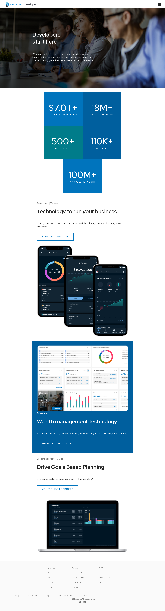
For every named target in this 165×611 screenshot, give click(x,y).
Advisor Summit (78, 577)
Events (50, 582)
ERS (100, 582)
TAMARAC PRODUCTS (55, 236)
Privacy (16, 595)
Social (85, 595)
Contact (51, 587)
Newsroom (52, 568)
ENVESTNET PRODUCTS (57, 443)
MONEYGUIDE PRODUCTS (57, 489)
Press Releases (54, 573)
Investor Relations (79, 573)
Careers (75, 568)
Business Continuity (66, 595)
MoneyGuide (104, 577)
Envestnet (76, 587)
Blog (50, 577)
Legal (48, 595)
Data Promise (32, 595)
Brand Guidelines (79, 582)
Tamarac (103, 573)
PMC (101, 568)
